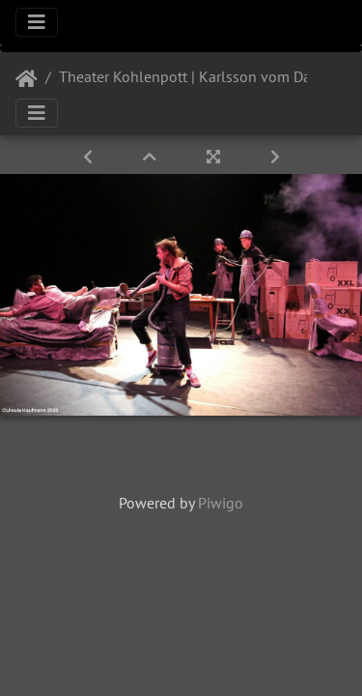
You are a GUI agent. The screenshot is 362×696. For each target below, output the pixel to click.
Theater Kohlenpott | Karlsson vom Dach (192, 76)
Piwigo (220, 502)
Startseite (26, 79)
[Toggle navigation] (36, 22)
